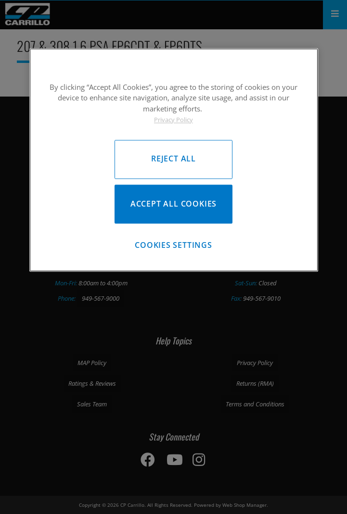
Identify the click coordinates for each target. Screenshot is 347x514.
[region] (173, 159)
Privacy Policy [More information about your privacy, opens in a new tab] (173, 119)
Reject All (173, 159)
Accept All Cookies (173, 203)
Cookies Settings (173, 245)
